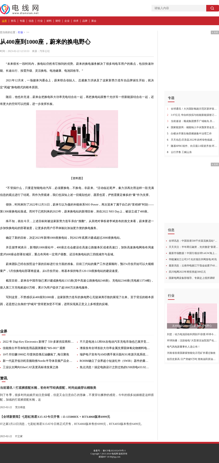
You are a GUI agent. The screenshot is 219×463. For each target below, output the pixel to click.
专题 (22, 21)
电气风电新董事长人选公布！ (183, 346)
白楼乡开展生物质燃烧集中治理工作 (189, 133)
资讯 (13, 21)
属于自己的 (78, 313)
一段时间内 (50, 313)
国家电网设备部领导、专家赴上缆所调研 (192, 278)
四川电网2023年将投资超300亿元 (187, 271)
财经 (58, 21)
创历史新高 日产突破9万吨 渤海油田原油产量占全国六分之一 (192, 359)
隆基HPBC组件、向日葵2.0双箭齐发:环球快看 (192, 146)
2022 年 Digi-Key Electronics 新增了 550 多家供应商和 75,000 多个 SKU (38, 341)
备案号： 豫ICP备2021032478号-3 (109, 450)
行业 (40, 21)
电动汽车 (64, 313)
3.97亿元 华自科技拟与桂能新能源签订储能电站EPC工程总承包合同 (192, 115)
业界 (4, 21)
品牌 (84, 21)
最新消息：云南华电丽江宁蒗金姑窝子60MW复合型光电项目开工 (194, 265)
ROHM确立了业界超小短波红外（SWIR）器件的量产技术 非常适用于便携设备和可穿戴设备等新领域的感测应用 (115, 360)
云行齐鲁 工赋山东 (179, 152)
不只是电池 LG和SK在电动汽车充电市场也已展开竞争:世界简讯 (115, 341)
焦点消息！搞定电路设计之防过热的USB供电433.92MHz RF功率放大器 (115, 367)
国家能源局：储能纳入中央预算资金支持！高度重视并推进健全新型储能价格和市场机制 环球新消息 (192, 127)
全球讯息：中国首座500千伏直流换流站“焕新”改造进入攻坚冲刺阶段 (194, 240)
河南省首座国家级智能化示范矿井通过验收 (191, 353)
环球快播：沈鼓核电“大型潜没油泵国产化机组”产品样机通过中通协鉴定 (192, 340)
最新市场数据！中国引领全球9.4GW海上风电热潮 (194, 253)
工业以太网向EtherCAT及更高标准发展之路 (30, 367)
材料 (49, 21)
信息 (31, 21)
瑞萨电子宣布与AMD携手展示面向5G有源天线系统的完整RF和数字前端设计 (115, 354)
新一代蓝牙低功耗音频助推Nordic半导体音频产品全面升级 (38, 360)
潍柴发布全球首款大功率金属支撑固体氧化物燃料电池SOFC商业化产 (115, 348)
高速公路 (36, 313)
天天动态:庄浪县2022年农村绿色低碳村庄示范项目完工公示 (192, 139)
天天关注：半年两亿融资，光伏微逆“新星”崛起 (194, 247)
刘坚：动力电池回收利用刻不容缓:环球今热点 (192, 334)
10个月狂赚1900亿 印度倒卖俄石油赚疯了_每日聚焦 (36, 354)
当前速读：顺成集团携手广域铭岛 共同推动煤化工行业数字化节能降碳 (192, 121)
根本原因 (24, 313)
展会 (93, 21)
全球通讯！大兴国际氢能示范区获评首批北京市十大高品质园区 (192, 108)
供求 (75, 21)
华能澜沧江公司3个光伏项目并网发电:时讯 (193, 259)
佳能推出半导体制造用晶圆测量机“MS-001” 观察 (34, 348)
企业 (67, 21)
